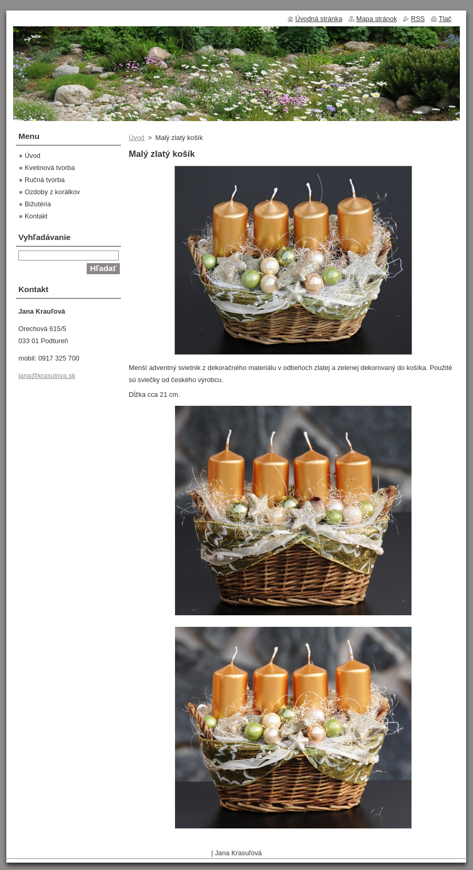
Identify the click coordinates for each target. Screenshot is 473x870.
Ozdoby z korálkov (52, 192)
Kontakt (36, 216)
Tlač (445, 19)
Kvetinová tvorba (50, 168)
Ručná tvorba (45, 180)
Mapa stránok (376, 19)
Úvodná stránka (319, 19)
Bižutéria (38, 204)
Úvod (137, 138)
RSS (418, 19)
